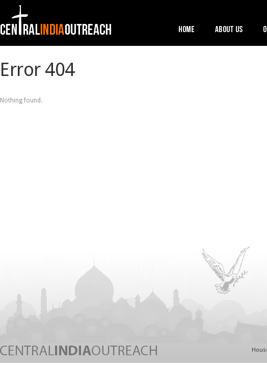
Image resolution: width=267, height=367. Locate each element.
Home (186, 30)
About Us (229, 30)
